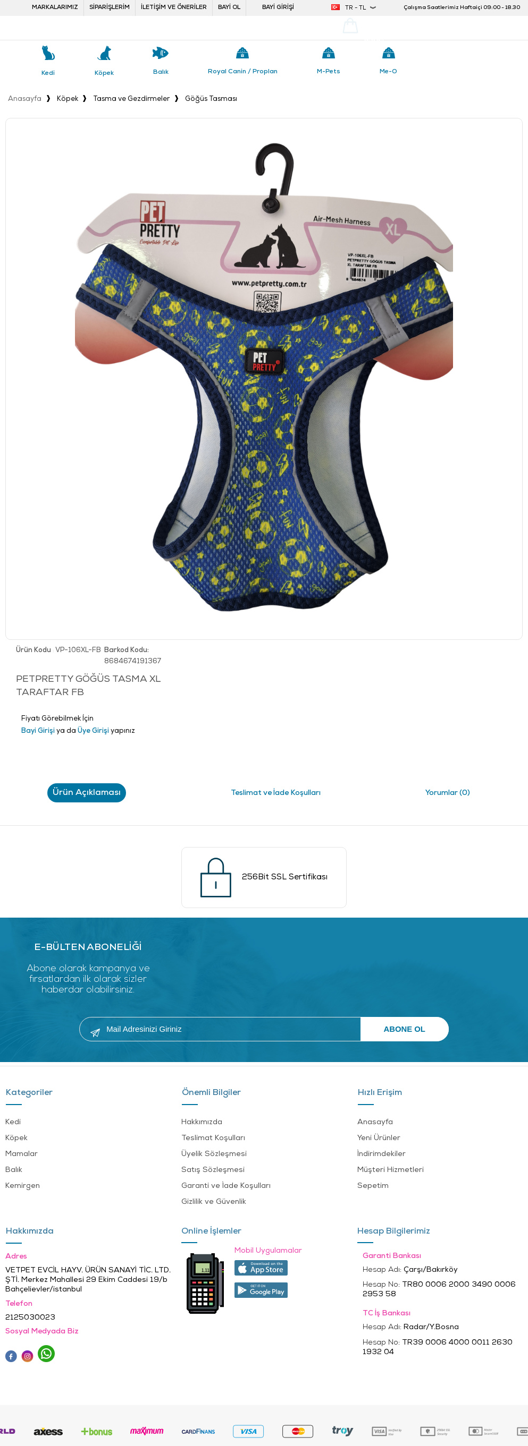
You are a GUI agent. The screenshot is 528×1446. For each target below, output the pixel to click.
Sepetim (373, 1185)
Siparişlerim (109, 8)
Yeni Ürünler (378, 1137)
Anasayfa (375, 1121)
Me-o (388, 72)
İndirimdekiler (381, 1153)
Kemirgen (22, 1185)
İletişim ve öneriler (174, 8)
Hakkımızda (201, 1121)
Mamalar (21, 1153)
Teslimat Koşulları (213, 1137)
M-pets (328, 72)
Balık (161, 72)
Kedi (48, 73)
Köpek (104, 73)
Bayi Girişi (278, 8)
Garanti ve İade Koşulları (226, 1185)
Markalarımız (55, 8)
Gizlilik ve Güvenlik (213, 1201)
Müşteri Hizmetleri (390, 1169)
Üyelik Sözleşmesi (214, 1153)
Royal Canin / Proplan (243, 72)
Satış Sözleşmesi (213, 1169)
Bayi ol (229, 8)
